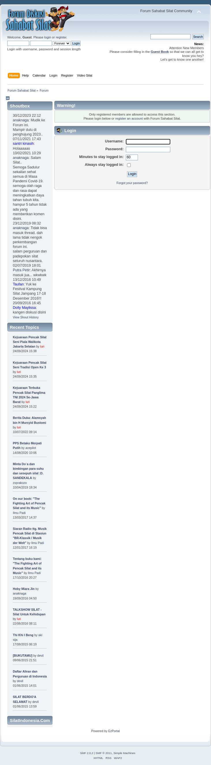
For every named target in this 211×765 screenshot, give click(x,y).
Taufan (18, 284)
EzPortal (114, 731)
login (47, 37)
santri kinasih (23, 144)
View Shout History (25, 317)
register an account (129, 118)
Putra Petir (21, 270)
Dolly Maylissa (24, 308)
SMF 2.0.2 (86, 753)
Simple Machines (124, 753)
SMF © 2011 (104, 753)
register (61, 37)
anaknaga (21, 120)
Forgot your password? (132, 183)
